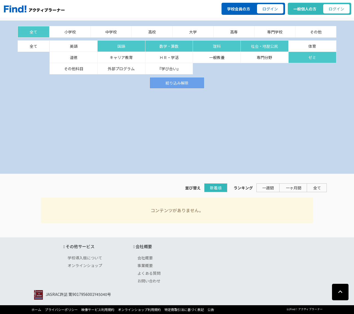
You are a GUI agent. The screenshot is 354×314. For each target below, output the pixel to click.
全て (33, 32)
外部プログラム (121, 68)
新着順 (216, 187)
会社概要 (145, 257)
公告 (211, 309)
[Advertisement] (177, 129)
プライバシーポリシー (61, 309)
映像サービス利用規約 (97, 309)
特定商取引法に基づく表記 (184, 309)
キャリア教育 (121, 57)
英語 (74, 46)
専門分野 (264, 57)
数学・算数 (169, 46)
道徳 (74, 57)
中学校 (111, 32)
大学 (193, 32)
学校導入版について (85, 257)
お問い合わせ (149, 281)
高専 (234, 32)
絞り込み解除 (177, 83)
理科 (217, 46)
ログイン (270, 9)
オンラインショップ (85, 265)
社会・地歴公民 (264, 46)
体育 (312, 46)
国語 (121, 46)
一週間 (268, 187)
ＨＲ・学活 (169, 57)
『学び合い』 (169, 68)
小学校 (70, 32)
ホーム (36, 309)
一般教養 (217, 57)
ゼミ (312, 57)
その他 (316, 32)
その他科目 (73, 68)
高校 (152, 32)
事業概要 (145, 265)
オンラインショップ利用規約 (139, 309)
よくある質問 (149, 273)
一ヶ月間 (293, 187)
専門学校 (275, 32)
